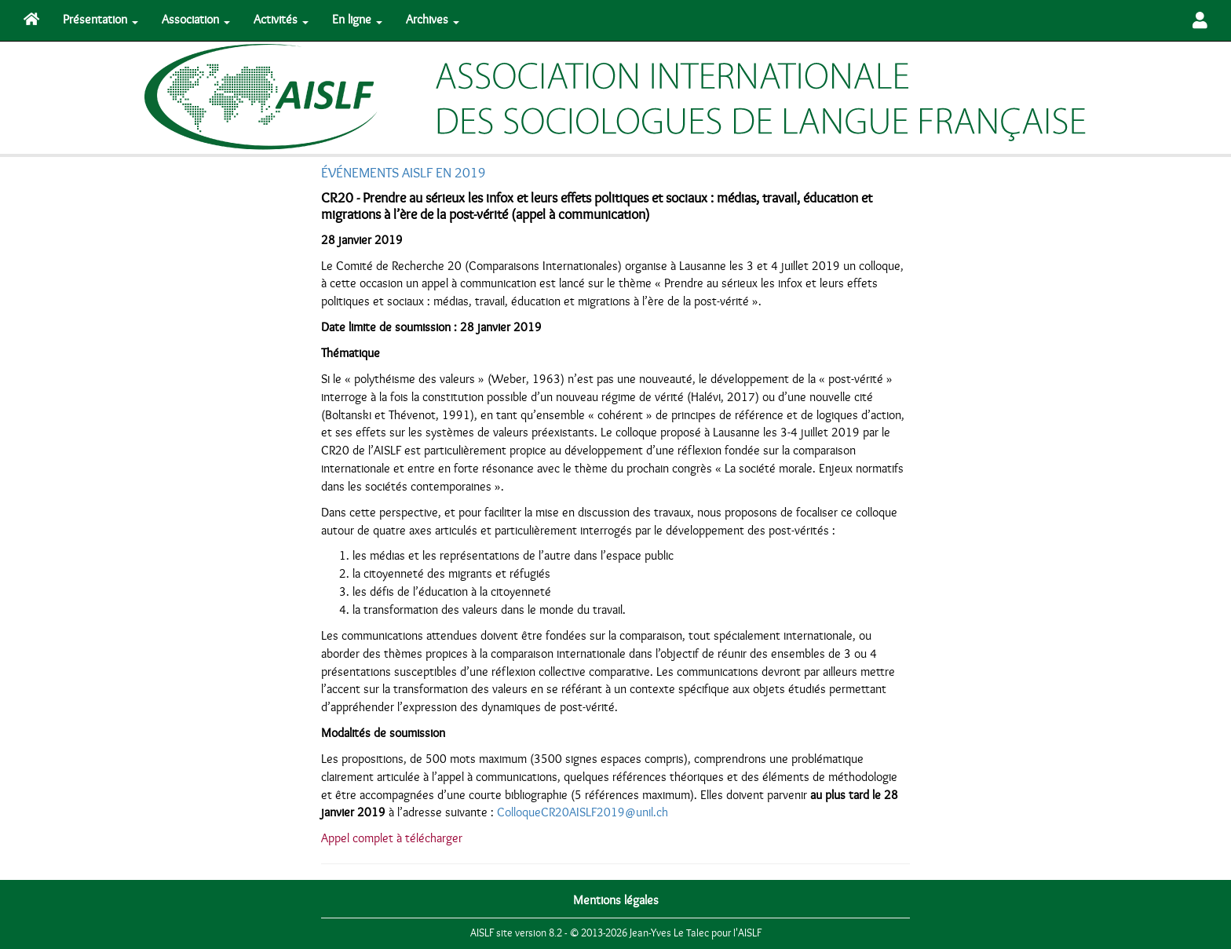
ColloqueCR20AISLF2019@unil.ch (582, 812)
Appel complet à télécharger (391, 838)
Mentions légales (616, 900)
